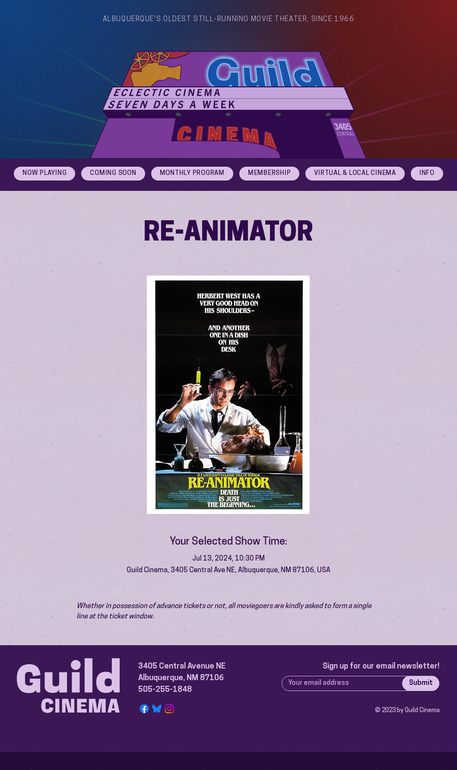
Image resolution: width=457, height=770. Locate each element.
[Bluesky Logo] (157, 709)
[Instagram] (169, 709)
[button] (427, 174)
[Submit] (420, 683)
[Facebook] (144, 709)
